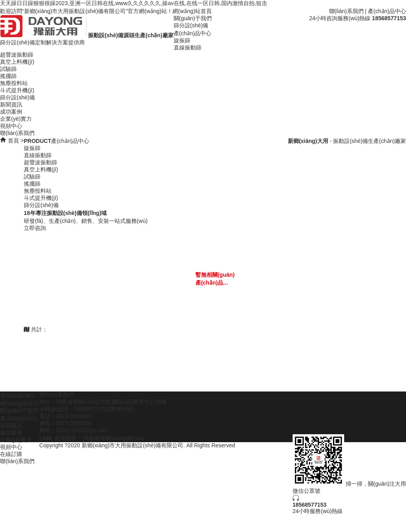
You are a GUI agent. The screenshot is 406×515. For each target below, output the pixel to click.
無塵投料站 (14, 83)
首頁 (13, 140)
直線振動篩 (187, 47)
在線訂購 (11, 454)
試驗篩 (8, 69)
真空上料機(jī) (17, 62)
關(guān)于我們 (193, 18)
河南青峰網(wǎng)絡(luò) (113, 438)
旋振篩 (182, 40)
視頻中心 (11, 126)
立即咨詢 (35, 228)
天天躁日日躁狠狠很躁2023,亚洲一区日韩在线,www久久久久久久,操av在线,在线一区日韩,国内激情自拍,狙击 (133, 3)
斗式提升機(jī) (17, 90)
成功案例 (11, 111)
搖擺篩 (8, 76)
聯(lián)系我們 (346, 11)
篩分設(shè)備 (191, 25)
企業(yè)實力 (16, 119)
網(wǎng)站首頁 (192, 11)
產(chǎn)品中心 (387, 11)
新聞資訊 (11, 104)
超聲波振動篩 (16, 54)
